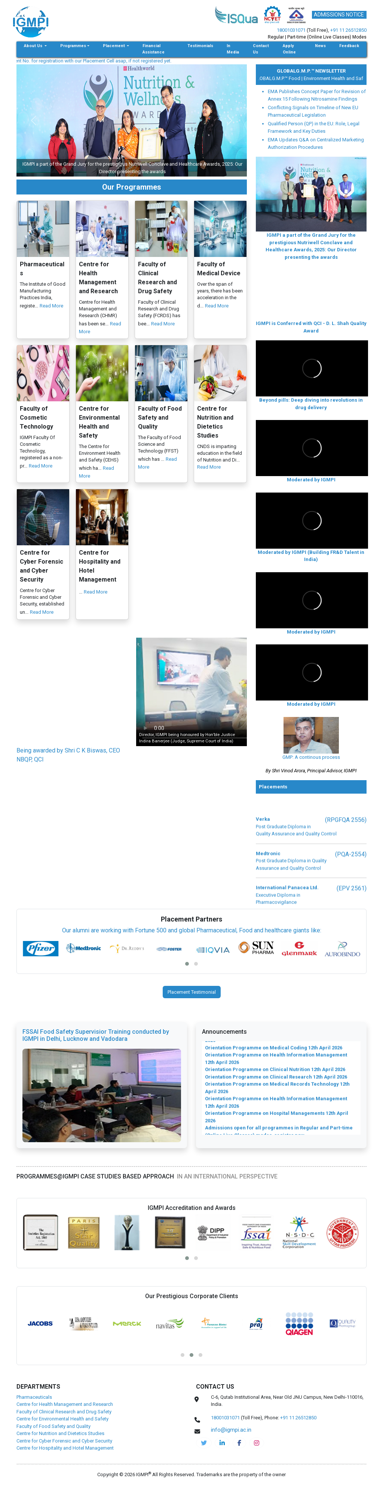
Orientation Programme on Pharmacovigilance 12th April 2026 (278, 1088)
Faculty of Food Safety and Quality (53, 1444)
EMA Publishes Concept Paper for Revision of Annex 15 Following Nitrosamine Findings (317, 113)
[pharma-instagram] (256, 1460)
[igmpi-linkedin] (222, 1460)
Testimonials (200, 63)
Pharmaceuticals (34, 1414)
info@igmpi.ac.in (21, 78)
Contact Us (261, 66)
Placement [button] (114, 63)
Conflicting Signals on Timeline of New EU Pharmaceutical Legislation (313, 129)
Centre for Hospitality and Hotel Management (65, 1466)
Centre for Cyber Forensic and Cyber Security (64, 1458)
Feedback (349, 63)
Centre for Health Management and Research (64, 1422)
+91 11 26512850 (348, 30)
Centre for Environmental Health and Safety (62, 1437)
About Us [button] (33, 63)
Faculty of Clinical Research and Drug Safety (63, 1429)
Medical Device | (285, 96)
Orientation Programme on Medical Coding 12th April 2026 (273, 1140)
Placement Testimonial (192, 1010)
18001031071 (291, 30)
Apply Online (289, 66)
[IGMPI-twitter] (204, 1460)
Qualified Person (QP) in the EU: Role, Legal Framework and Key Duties (313, 145)
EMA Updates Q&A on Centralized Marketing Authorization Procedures (316, 161)
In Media (233, 66)
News (320, 63)
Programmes (73, 63)
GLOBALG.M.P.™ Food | (328, 96)
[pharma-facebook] (239, 1460)
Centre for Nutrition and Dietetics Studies (60, 1451)
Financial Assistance (154, 66)
